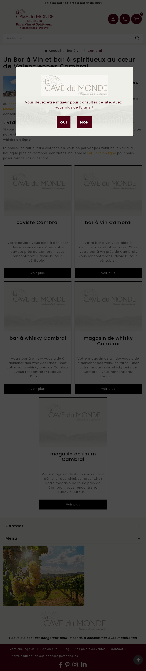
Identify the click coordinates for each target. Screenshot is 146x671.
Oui (63, 122)
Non (84, 122)
